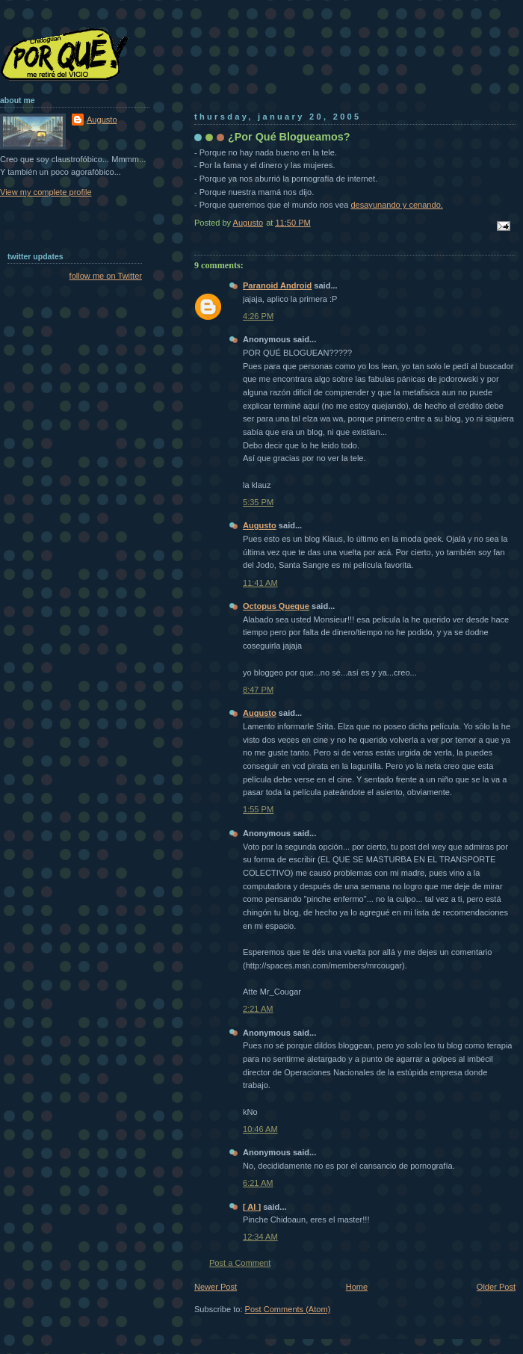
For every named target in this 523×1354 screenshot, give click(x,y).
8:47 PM (258, 689)
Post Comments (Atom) (288, 1309)
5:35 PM (258, 502)
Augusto (259, 525)
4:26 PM (258, 316)
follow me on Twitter (105, 275)
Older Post (496, 1286)
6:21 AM (258, 1182)
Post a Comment (239, 1262)
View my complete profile (46, 192)
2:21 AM (258, 1008)
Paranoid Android (277, 285)
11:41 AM (260, 582)
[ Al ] (252, 1206)
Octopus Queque (276, 606)
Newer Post (215, 1286)
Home (357, 1286)
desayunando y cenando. (396, 204)
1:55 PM (258, 809)
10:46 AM (260, 1129)
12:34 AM (260, 1236)
